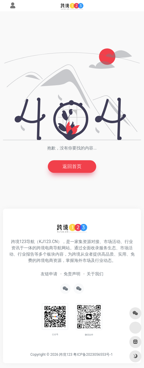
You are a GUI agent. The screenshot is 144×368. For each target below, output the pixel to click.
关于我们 (95, 273)
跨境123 (65, 354)
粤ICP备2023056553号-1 (93, 354)
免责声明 (72, 273)
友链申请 (49, 273)
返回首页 (72, 166)
